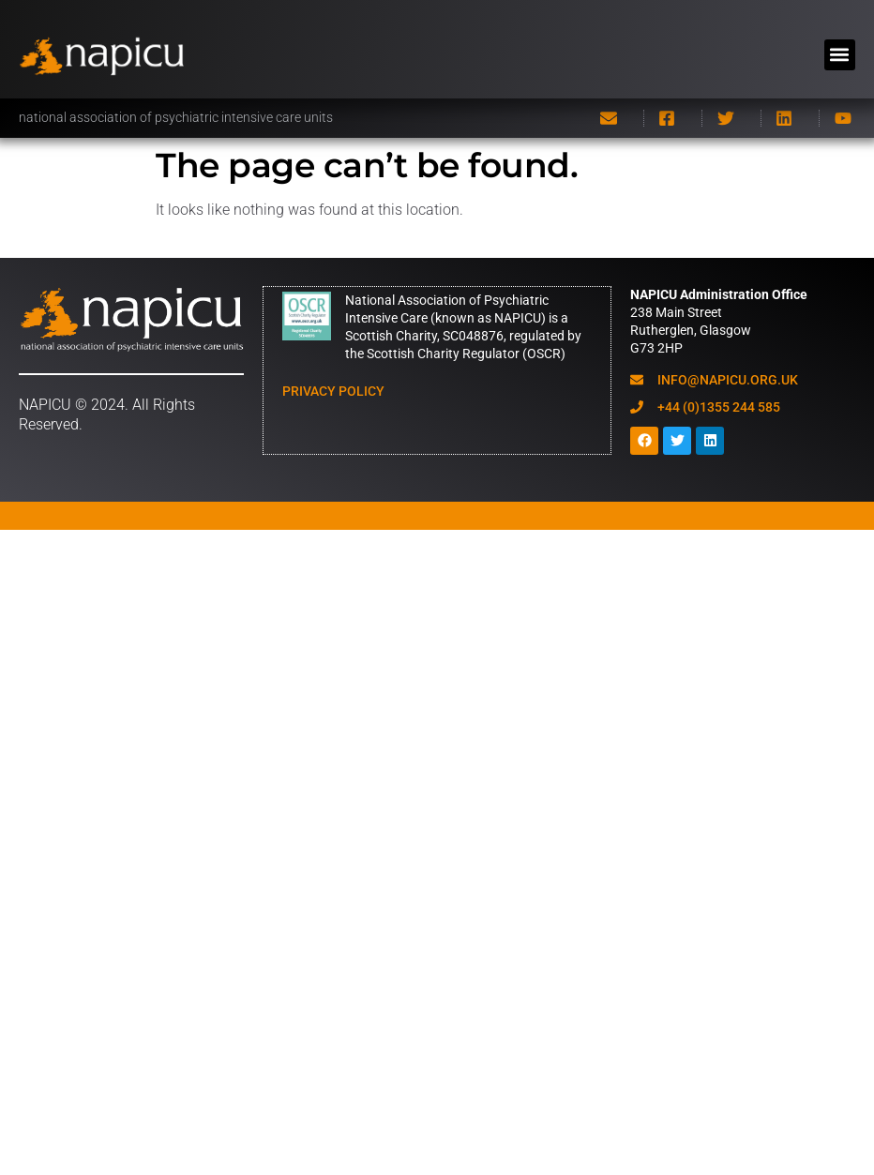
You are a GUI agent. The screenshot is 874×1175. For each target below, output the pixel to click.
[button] (839, 54)
